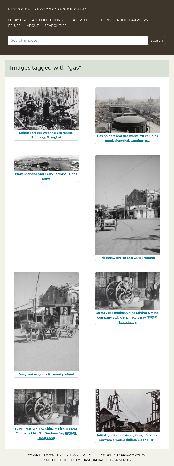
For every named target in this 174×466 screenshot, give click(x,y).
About (33, 26)
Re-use (14, 26)
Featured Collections (90, 20)
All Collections (47, 20)
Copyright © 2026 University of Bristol (60, 455)
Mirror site (52, 460)
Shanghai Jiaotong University (106, 460)
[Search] (78, 40)
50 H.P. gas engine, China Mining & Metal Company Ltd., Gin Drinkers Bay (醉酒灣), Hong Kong (127, 317)
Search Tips (56, 26)
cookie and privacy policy (123, 455)
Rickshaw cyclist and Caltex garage (128, 257)
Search (156, 40)
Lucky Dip (17, 20)
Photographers (132, 20)
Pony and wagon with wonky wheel (46, 374)
